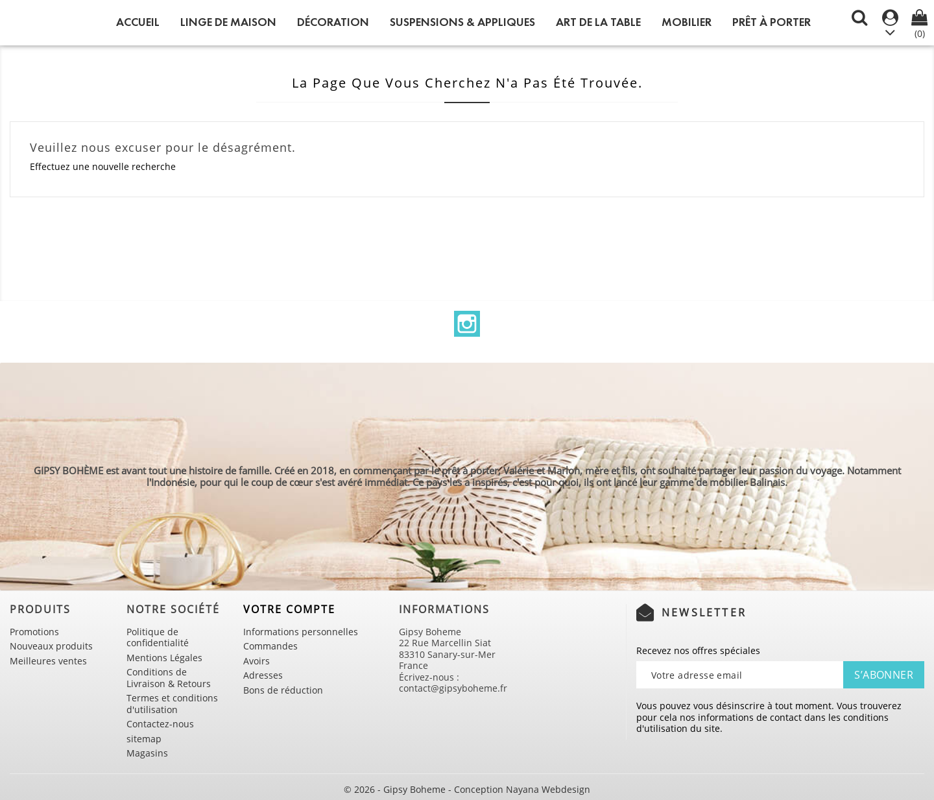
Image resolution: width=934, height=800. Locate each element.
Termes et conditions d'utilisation (172, 704)
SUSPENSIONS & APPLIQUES (462, 22)
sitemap (144, 739)
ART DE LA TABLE (598, 22)
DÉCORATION (333, 22)
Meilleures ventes (48, 661)
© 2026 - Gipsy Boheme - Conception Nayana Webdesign (467, 789)
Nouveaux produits (51, 646)
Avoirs (256, 661)
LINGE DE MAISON (228, 22)
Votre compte (289, 609)
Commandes (270, 646)
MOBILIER (687, 22)
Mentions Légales (164, 657)
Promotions (34, 631)
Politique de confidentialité (157, 637)
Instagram (467, 324)
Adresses (263, 675)
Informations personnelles (300, 631)
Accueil (138, 22)
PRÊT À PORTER (771, 22)
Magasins (147, 753)
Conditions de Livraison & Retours (168, 678)
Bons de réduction (283, 690)
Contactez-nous (160, 724)
